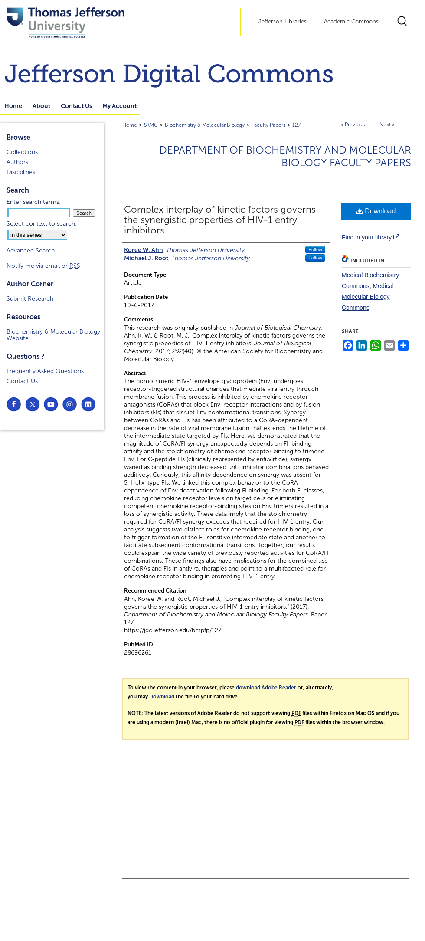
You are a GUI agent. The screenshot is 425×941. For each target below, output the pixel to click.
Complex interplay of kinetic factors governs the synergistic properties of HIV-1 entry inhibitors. (220, 220)
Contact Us (22, 381)
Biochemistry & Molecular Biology (205, 125)
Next (385, 124)
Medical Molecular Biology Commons (368, 296)
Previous (355, 124)
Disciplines (21, 172)
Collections (22, 152)
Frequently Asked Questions (45, 371)
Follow (315, 249)
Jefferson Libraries (282, 22)
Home (129, 125)
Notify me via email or (43, 265)
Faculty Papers (268, 125)
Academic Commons (351, 22)
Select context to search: (42, 223)
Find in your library (370, 237)
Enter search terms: (34, 202)
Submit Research (30, 298)
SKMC (151, 125)
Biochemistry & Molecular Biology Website (53, 334)
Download (376, 211)
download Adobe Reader (266, 688)
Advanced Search (31, 250)
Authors (17, 162)
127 (296, 125)
